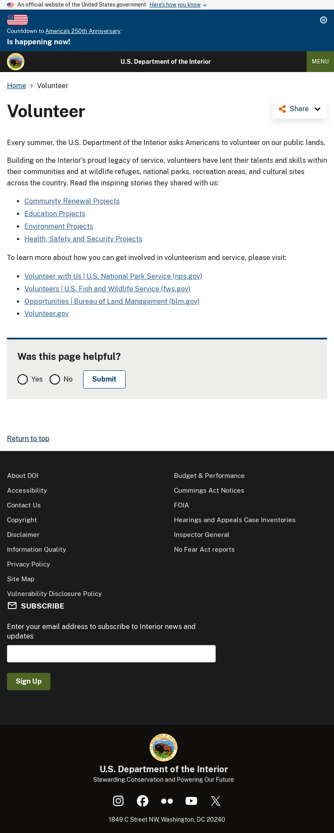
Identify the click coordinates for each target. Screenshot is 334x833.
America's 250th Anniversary (82, 31)
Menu (320, 61)
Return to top (28, 439)
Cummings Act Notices (209, 490)
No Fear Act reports (204, 549)
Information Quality (36, 549)
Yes (37, 379)
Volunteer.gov (46, 313)
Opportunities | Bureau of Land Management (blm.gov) (112, 301)
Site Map (20, 579)
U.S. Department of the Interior (165, 61)
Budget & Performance (209, 475)
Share (299, 109)
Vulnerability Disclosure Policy (54, 593)
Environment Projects (58, 226)
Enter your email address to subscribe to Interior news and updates (101, 631)
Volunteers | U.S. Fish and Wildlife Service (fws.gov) (107, 289)
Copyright (22, 520)
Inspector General (202, 534)
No (68, 379)
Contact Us (24, 505)
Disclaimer (23, 534)
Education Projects (54, 214)
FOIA (181, 505)
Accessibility (27, 490)
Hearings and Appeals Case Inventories (235, 520)
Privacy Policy (28, 564)
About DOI (22, 475)
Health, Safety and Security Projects (83, 239)
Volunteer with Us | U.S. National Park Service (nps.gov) (113, 276)
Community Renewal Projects (72, 201)
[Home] (15, 61)
